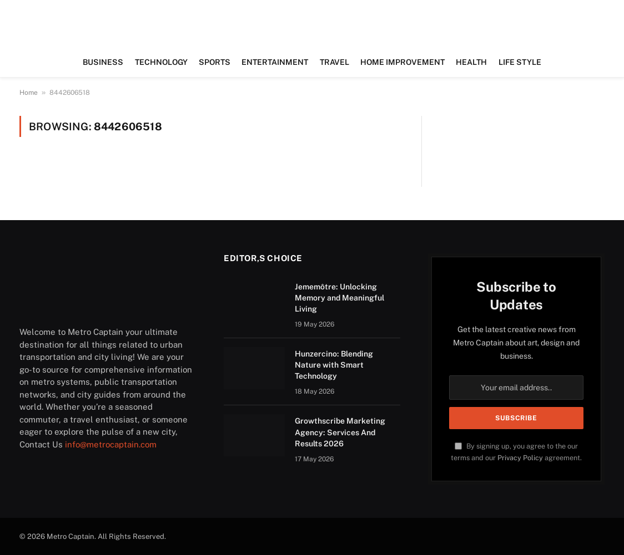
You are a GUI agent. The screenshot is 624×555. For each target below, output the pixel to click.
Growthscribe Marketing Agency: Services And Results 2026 (340, 431)
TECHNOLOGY (161, 62)
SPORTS (214, 62)
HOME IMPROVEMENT (402, 62)
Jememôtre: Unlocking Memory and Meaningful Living (339, 297)
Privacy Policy (520, 458)
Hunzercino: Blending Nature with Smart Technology (334, 364)
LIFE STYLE (520, 62)
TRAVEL (334, 62)
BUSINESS (103, 62)
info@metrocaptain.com (111, 444)
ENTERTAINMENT (274, 62)
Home (28, 92)
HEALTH (471, 62)
